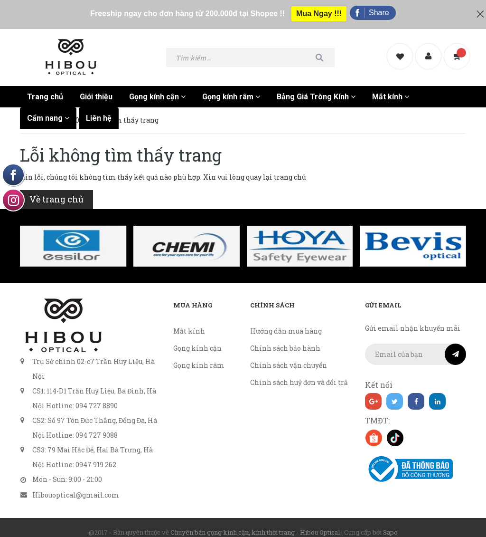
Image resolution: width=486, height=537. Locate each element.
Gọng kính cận (157, 88)
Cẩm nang (48, 109)
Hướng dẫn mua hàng (286, 322)
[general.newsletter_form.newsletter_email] (415, 345)
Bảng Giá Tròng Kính (316, 88)
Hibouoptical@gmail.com (75, 486)
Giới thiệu (96, 88)
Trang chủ (45, 88)
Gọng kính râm (231, 88)
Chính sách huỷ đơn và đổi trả (299, 373)
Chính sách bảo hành (285, 339)
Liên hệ (99, 109)
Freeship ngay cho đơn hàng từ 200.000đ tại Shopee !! (185, 10)
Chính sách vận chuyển (288, 356)
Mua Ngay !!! (319, 10)
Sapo (390, 523)
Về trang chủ (56, 190)
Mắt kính (390, 88)
